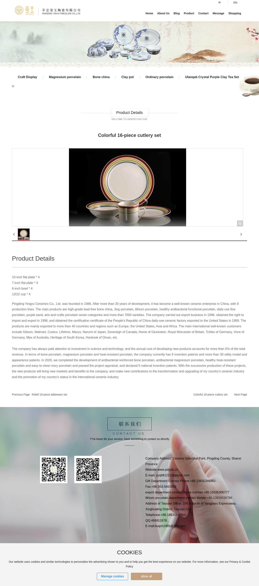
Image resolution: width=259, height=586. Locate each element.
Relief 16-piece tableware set (49, 394)
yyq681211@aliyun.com (172, 475)
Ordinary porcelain (159, 77)
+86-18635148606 (173, 514)
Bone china (101, 77)
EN (235, 2)
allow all (146, 576)
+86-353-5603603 (163, 486)
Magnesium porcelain (65, 77)
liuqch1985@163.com (170, 526)
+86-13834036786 (219, 497)
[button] (128, 58)
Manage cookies (112, 576)
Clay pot (127, 77)
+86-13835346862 (203, 481)
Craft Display (27, 77)
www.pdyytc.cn (168, 469)
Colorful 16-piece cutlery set (210, 394)
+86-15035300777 (217, 492)
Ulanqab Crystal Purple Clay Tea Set (212, 77)
